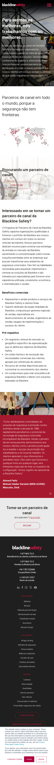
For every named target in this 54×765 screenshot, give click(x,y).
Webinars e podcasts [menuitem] (27, 653)
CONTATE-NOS (27, 715)
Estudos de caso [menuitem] (27, 658)
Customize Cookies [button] (14, 759)
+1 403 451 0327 (27, 577)
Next (50, 494)
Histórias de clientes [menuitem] (27, 662)
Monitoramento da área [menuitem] (27, 614)
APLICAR (27, 525)
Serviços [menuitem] (27, 605)
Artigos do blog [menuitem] (27, 640)
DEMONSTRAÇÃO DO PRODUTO (27, 724)
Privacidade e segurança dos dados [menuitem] (27, 705)
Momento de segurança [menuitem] (27, 645)
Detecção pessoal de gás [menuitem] (27, 610)
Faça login (34, 517)
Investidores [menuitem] (27, 688)
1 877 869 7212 (27, 553)
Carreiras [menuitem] (27, 679)
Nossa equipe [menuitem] (27, 684)
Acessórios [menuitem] (27, 623)
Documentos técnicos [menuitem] (27, 666)
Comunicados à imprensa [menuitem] (27, 701)
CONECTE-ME (16, 185)
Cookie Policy (18, 744)
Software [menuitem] (27, 601)
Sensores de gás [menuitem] (27, 627)
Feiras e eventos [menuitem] (27, 649)
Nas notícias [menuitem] (27, 697)
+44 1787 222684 (27, 569)
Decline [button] (41, 759)
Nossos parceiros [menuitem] (27, 692)
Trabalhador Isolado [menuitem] (27, 618)
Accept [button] (29, 759)
